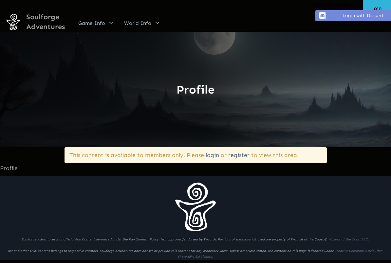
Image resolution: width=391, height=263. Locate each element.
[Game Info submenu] (111, 22)
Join (377, 8)
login (212, 155)
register (239, 155)
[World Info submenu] (157, 22)
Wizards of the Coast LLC (348, 239)
